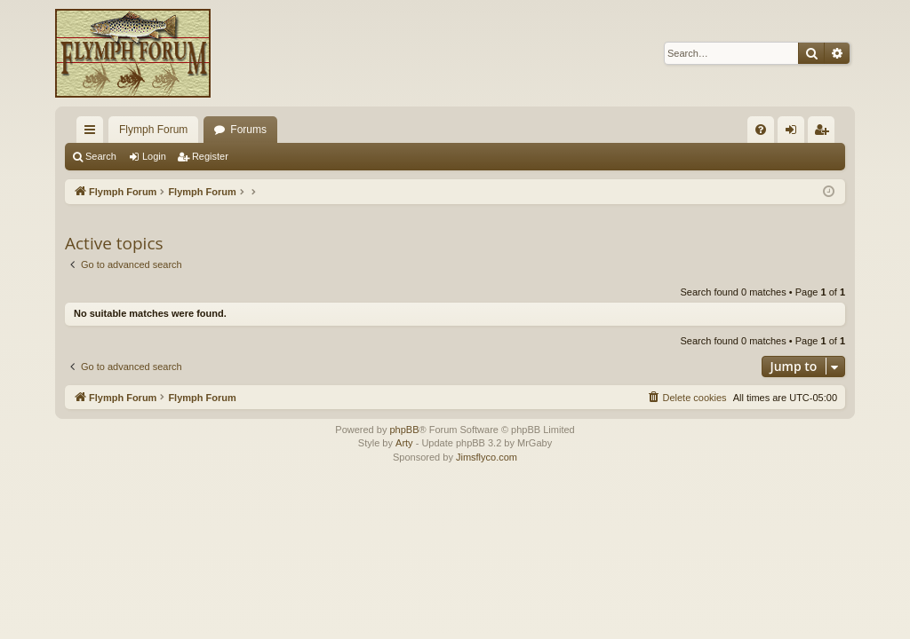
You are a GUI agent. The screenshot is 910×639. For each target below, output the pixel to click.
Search (100, 156)
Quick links (93, 133)
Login (154, 156)
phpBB (404, 429)
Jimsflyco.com (486, 457)
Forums (248, 129)
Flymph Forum (153, 129)
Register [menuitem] (825, 133)
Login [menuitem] (795, 133)
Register (210, 156)
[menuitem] (760, 129)
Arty (404, 443)
